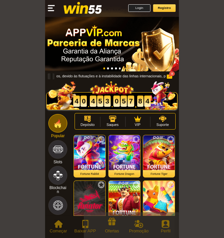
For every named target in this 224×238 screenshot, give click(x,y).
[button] (139, 8)
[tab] (58, 227)
